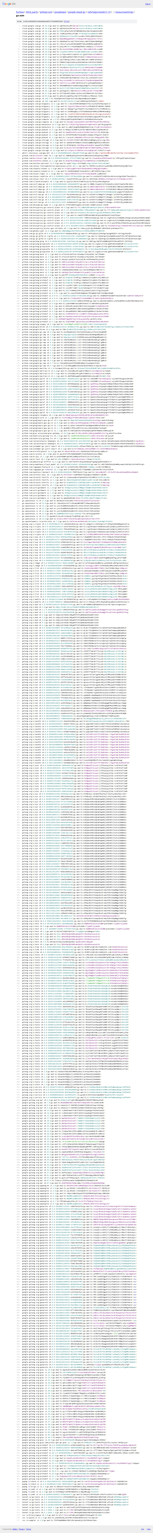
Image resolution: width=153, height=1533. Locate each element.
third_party (32, 11)
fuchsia (20, 11)
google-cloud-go (76, 11)
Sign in (148, 4)
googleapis (60, 11)
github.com (46, 11)
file (67, 21)
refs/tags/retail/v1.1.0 (99, 11)
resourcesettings (124, 11)
